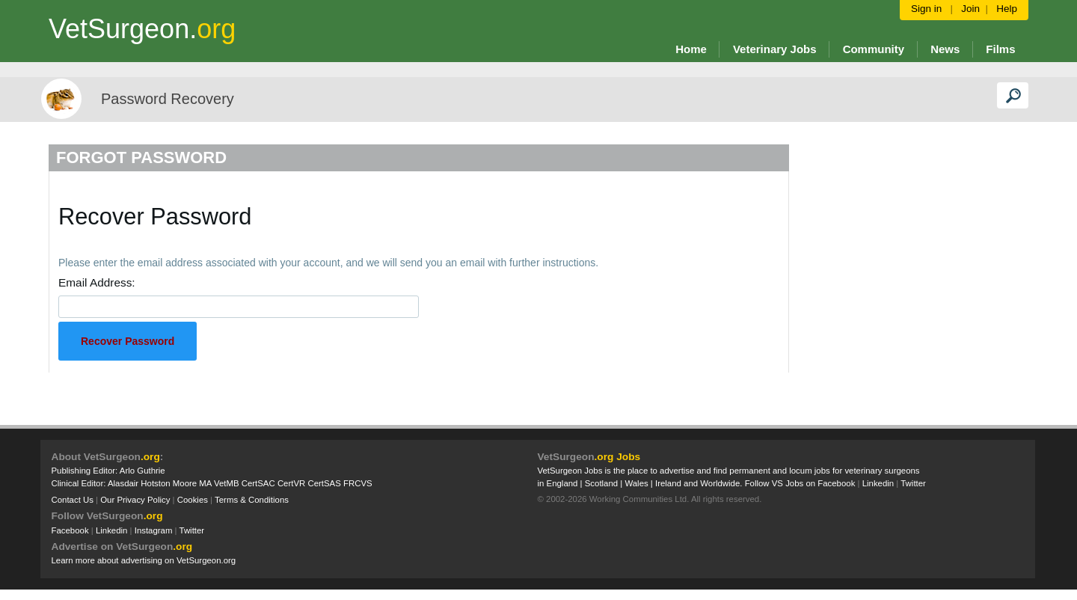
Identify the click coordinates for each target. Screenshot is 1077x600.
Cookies (192, 499)
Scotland (601, 483)
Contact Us (72, 499)
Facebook (70, 530)
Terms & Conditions (252, 499)
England (562, 483)
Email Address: (96, 282)
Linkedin (112, 530)
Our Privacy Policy (135, 499)
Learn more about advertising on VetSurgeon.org (144, 560)
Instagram (154, 530)
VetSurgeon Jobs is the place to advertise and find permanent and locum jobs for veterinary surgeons (729, 470)
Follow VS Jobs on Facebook (800, 483)
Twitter (192, 530)
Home (691, 49)
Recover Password (127, 341)
